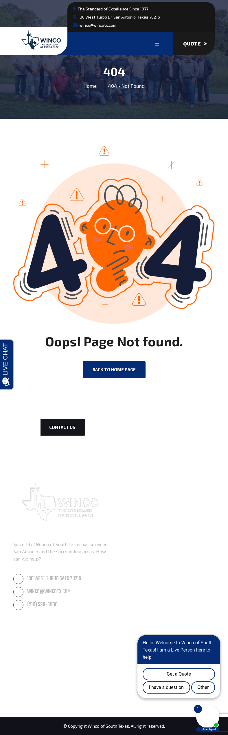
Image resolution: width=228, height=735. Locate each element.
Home (90, 86)
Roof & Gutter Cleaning (141, 523)
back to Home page (114, 369)
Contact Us (62, 427)
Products (22, 694)
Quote (195, 43)
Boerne (125, 639)
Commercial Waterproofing (42, 680)
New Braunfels (133, 653)
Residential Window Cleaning (147, 550)
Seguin (124, 680)
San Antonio (129, 666)
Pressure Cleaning (136, 509)
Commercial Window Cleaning (148, 536)
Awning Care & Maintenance (147, 496)
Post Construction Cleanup (41, 639)
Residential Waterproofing (41, 666)
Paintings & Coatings (34, 653)
